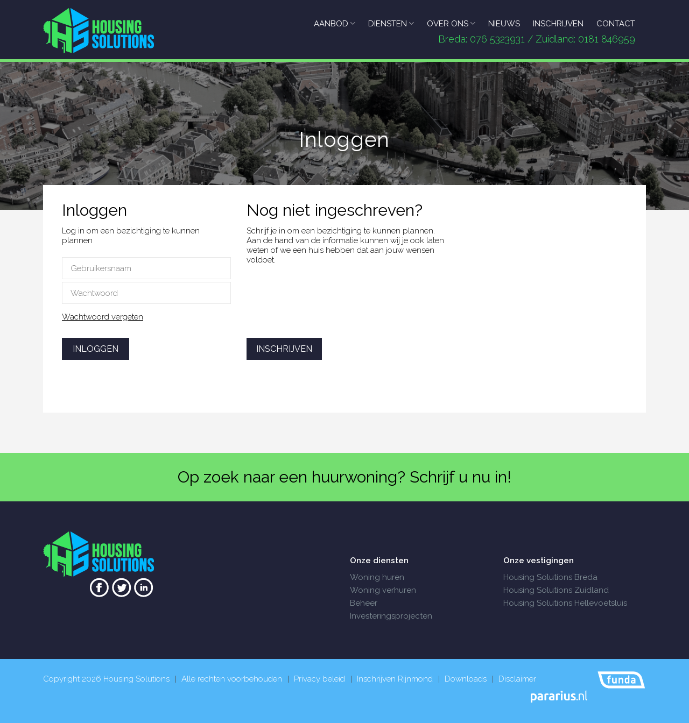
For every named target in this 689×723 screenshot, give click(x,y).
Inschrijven (284, 349)
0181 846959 (606, 39)
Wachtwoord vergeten (102, 317)
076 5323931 (497, 39)
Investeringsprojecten (391, 616)
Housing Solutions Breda (550, 577)
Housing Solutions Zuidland (556, 590)
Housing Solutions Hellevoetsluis (565, 603)
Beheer (363, 603)
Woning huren (377, 577)
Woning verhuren (383, 590)
